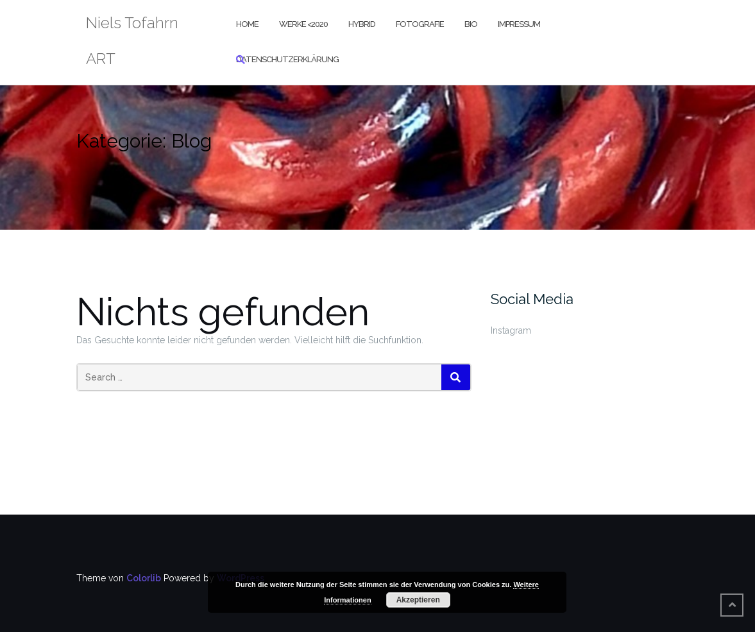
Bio (470, 24)
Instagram (511, 330)
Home (247, 24)
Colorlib (143, 578)
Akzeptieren (418, 599)
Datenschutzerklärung (287, 59)
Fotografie (420, 24)
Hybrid (361, 24)
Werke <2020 (303, 24)
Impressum (519, 24)
